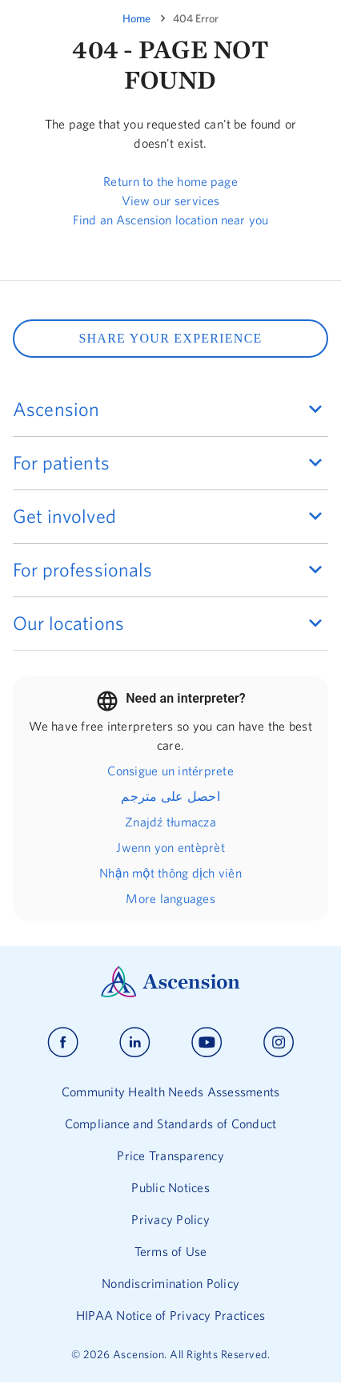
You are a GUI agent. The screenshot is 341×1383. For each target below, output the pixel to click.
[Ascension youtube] (207, 1042)
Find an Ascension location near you (170, 220)
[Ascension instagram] (278, 1042)
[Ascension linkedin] (134, 1042)
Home (136, 18)
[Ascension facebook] (62, 1042)
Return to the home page (170, 181)
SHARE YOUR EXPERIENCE (170, 338)
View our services (171, 200)
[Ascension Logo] (170, 993)
